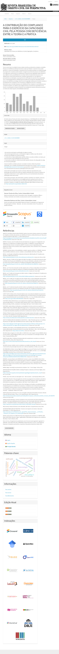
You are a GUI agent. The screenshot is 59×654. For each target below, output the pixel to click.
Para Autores (8, 492)
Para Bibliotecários (9, 495)
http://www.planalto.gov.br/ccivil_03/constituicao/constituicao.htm (18, 257)
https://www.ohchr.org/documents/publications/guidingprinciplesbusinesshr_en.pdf (22, 372)
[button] (7, 222)
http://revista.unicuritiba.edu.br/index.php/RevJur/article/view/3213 (18, 317)
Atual (12, 13)
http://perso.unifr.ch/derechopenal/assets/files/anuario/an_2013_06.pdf (19, 341)
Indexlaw (7, 13)
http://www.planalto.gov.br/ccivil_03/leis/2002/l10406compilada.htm (19, 276)
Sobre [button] (24, 13)
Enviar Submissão (9, 428)
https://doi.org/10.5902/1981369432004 (14, 298)
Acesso (56, 1)
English (8, 440)
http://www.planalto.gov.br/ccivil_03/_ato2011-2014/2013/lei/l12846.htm (21, 283)
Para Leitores (8, 489)
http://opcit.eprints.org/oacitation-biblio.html (16, 183)
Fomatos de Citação (10, 128)
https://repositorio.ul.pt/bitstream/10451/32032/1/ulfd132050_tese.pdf (19, 404)
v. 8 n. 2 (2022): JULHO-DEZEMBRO (22, 19)
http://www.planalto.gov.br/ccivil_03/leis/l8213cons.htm (16, 271)
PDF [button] (25, 39)
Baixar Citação (21, 128)
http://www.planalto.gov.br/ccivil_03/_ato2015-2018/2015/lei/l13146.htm (26, 290)
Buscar (29, 13)
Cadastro (50, 1)
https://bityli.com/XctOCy (18, 330)
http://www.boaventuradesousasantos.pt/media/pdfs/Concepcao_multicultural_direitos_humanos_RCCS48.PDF (29, 395)
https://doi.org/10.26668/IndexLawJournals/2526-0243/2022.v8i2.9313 (22, 46)
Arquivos (18, 13)
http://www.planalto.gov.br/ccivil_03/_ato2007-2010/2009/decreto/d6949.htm (21, 264)
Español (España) (11, 443)
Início (5, 19)
